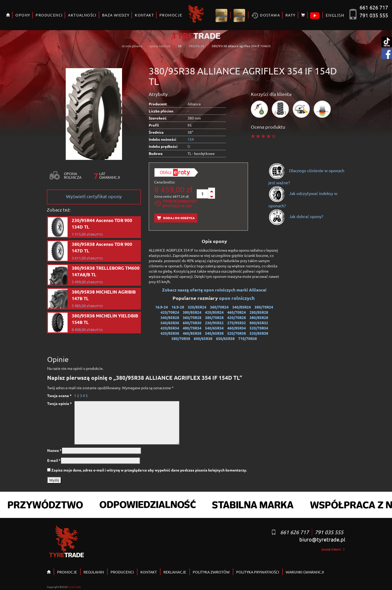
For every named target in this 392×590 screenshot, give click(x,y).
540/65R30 (170, 322)
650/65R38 (225, 338)
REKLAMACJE (174, 572)
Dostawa (265, 16)
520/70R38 (236, 333)
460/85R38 (192, 333)
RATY (290, 15)
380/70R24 (264, 307)
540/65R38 (214, 333)
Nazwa (54, 450)
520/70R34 (259, 328)
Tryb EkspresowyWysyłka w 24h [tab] (175, 203)
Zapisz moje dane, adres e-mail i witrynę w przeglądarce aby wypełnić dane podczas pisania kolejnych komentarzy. (149, 470)
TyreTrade (74, 587)
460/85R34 (236, 328)
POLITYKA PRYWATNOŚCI (257, 572)
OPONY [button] (22, 15)
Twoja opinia (59, 403)
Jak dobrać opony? (295, 216)
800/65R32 (259, 322)
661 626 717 (374, 7)
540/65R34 (214, 328)
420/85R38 (170, 333)
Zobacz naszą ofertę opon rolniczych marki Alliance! (214, 290)
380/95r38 (196, 46)
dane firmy (333, 549)
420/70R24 (170, 312)
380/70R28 (214, 317)
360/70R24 (219, 307)
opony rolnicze (159, 46)
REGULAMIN (94, 572)
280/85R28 (259, 312)
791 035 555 (374, 15)
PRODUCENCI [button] (49, 15)
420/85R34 (170, 328)
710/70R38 (247, 338)
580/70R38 (181, 338)
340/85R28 (170, 317)
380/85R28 (259, 317)
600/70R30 (192, 322)
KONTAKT (144, 15)
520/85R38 (259, 333)
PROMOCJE (170, 15)
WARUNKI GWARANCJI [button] (305, 572)
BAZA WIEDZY (115, 15)
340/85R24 (241, 307)
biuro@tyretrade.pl (322, 539)
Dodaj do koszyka (176, 218)
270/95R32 (236, 322)
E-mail (53, 460)
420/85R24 (214, 312)
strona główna (132, 46)
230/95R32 (214, 322)
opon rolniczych (237, 298)
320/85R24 (197, 307)
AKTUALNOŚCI (82, 15)
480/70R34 (192, 328)
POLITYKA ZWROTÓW (211, 572)
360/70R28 (192, 317)
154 (190, 139)
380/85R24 (192, 312)
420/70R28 (236, 317)
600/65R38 (203, 338)
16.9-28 (178, 307)
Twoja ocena (59, 395)
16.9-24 (161, 307)
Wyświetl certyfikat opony (94, 196)
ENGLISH (335, 15)
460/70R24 (236, 312)
